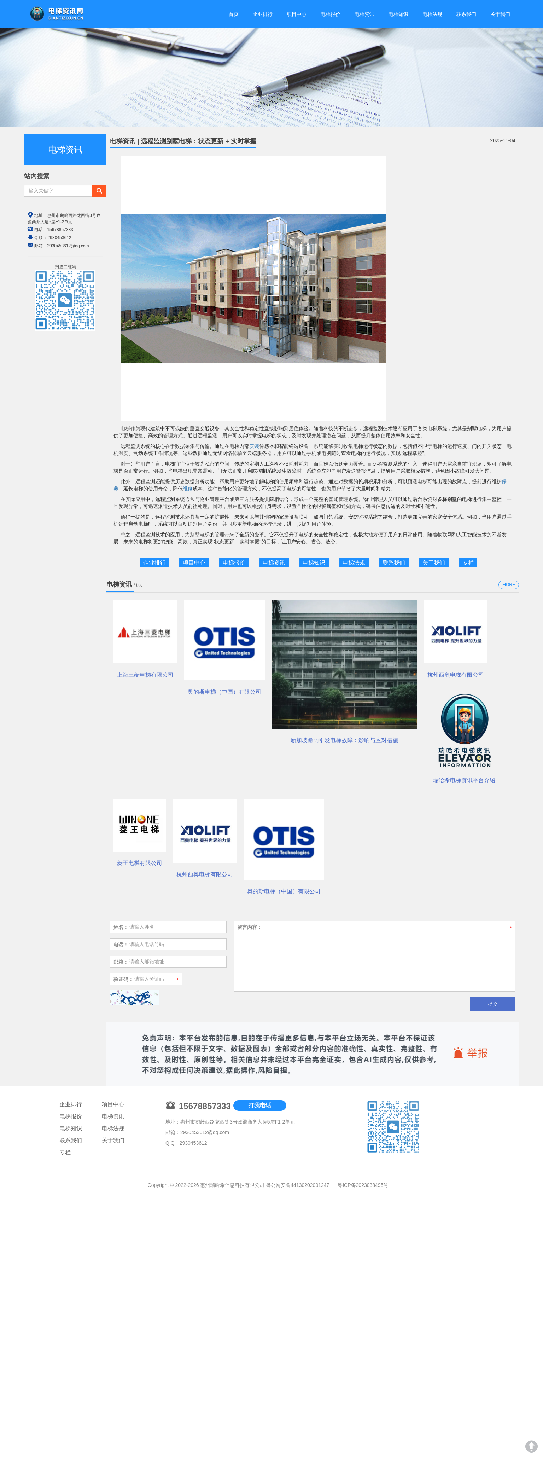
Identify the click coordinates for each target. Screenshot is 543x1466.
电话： (120, 1256)
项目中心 (296, 14)
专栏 (468, 563)
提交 (493, 1315)
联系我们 (466, 14)
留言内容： (249, 1238)
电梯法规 (432, 14)
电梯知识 (398, 14)
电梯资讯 (364, 14)
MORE (508, 584)
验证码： (123, 1290)
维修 (188, 488)
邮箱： (120, 1273)
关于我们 (500, 14)
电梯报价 (330, 14)
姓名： (120, 1238)
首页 (234, 14)
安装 (254, 446)
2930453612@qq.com (204, 1444)
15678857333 (60, 229)
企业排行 (263, 14)
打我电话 (260, 1417)
